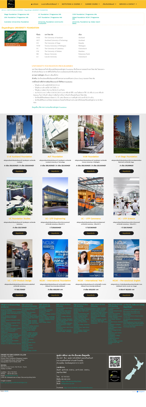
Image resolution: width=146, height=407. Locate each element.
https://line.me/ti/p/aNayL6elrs (71, 381)
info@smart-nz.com (11, 375)
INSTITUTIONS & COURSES (15, 10)
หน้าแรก (4, 10)
